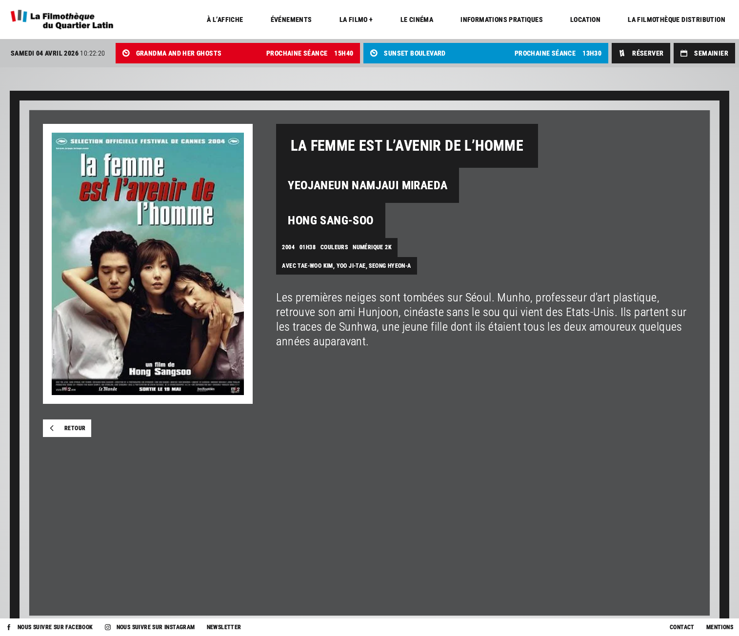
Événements (291, 19)
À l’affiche (225, 19)
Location (585, 19)
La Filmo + (356, 19)
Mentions (719, 627)
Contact (682, 627)
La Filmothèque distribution (676, 19)
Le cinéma (417, 19)
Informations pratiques (501, 19)
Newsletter (224, 627)
